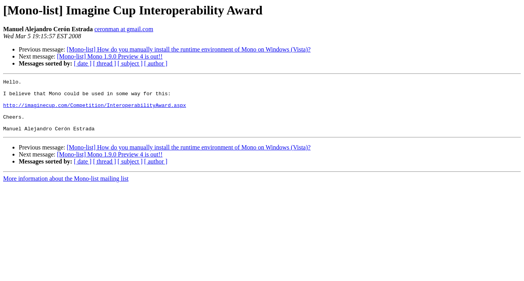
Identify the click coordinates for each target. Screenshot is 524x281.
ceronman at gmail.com (123, 29)
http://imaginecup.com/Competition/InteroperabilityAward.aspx (94, 110)
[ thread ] (104, 63)
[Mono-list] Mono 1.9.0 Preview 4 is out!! (110, 56)
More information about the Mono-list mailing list (66, 189)
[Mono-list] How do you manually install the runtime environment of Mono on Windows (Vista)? (189, 49)
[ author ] (156, 63)
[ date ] (82, 63)
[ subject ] (130, 63)
